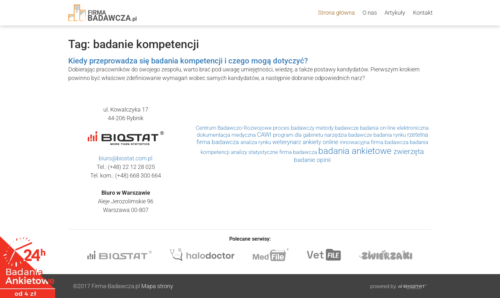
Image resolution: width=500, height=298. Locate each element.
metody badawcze (338, 128)
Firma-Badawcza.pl (116, 286)
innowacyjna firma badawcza (375, 142)
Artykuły (395, 12)
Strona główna (336, 12)
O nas (370, 12)
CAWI (265, 134)
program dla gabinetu (298, 135)
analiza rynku (256, 142)
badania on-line (378, 128)
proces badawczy (294, 128)
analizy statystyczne (255, 152)
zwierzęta (408, 151)
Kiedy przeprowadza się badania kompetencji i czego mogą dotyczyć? (188, 60)
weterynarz (287, 142)
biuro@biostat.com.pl (125, 158)
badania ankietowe (355, 151)
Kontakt (423, 12)
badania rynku (390, 135)
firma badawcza (298, 152)
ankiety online (321, 142)
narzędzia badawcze (348, 135)
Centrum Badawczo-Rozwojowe (234, 128)
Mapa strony (157, 286)
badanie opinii (312, 160)
